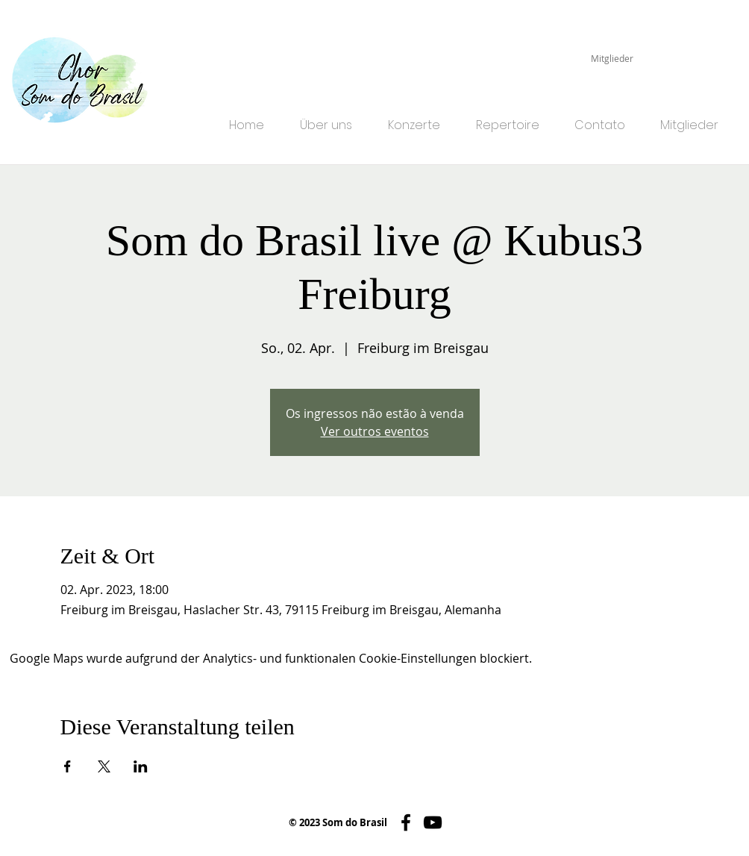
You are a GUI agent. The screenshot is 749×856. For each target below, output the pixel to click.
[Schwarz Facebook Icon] (406, 822)
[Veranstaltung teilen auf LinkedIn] (141, 766)
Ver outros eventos (375, 431)
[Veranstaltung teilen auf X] (104, 766)
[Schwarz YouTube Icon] (432, 822)
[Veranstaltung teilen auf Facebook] (67, 766)
